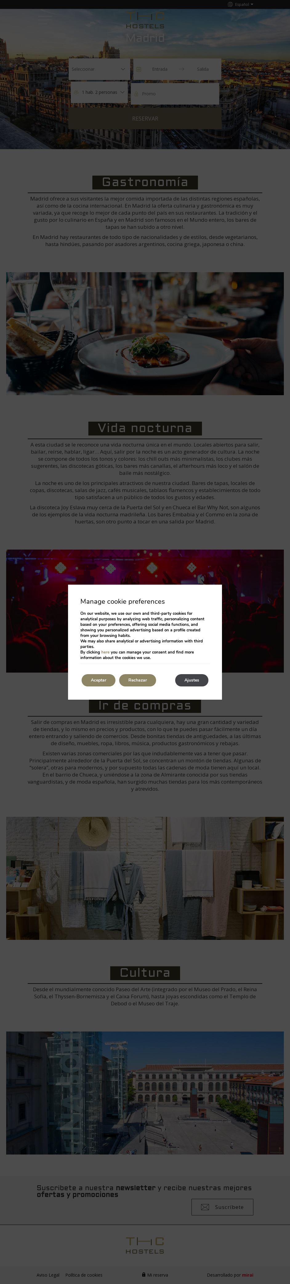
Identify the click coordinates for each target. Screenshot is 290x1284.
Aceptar (98, 680)
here (105, 652)
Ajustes (191, 680)
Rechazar (137, 680)
